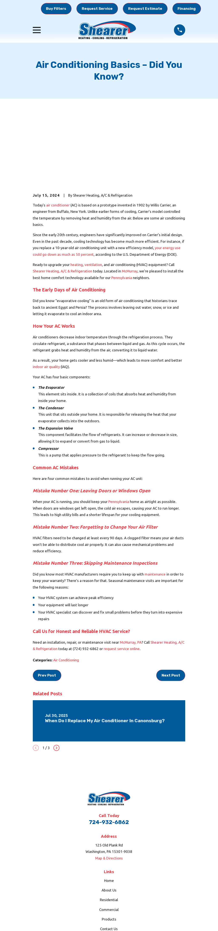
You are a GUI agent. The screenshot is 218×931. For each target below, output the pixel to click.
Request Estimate (145, 8)
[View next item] (56, 682)
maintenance (155, 508)
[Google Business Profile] (94, 884)
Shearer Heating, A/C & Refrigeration (62, 205)
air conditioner (58, 139)
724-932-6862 (109, 756)
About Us (109, 824)
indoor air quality (46, 301)
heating (76, 198)
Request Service (97, 8)
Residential (109, 834)
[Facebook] (104, 884)
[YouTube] (114, 884)
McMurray (130, 205)
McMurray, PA (131, 576)
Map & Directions (109, 792)
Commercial (109, 843)
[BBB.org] (123, 884)
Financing (187, 8)
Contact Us (109, 863)
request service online (122, 583)
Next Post (171, 609)
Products (109, 853)
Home (109, 814)
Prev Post (47, 609)
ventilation (93, 198)
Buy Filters (56, 8)
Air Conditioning (66, 594)
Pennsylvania (121, 211)
